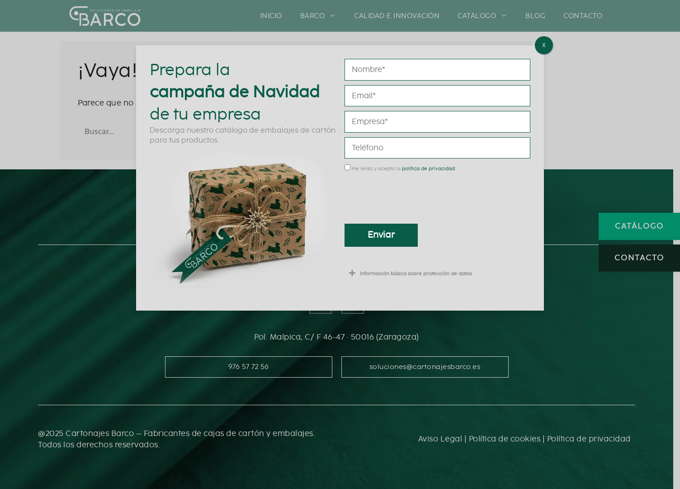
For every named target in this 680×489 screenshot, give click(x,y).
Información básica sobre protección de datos (416, 273)
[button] (437, 273)
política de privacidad (428, 168)
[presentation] (413, 194)
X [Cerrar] (544, 45)
